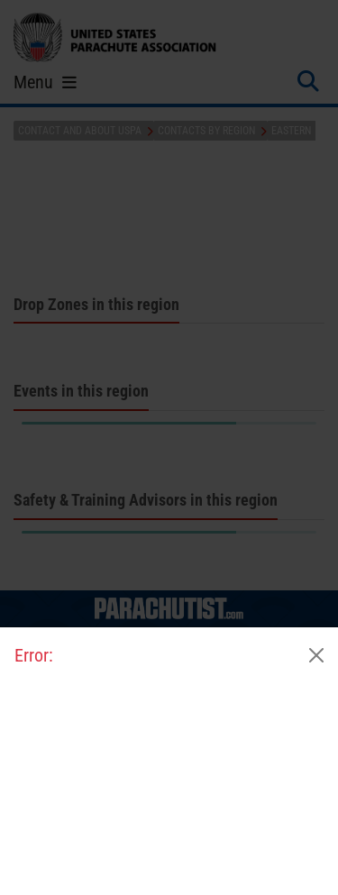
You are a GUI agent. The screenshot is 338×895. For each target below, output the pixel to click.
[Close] (316, 655)
